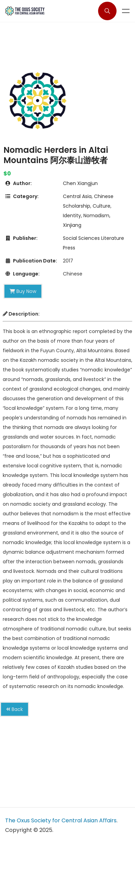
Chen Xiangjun (80, 183)
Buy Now (23, 291)
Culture (101, 205)
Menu (126, 11)
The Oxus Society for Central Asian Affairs (61, 820)
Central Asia (77, 196)
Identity (72, 215)
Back (14, 709)
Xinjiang (72, 225)
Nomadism (96, 215)
